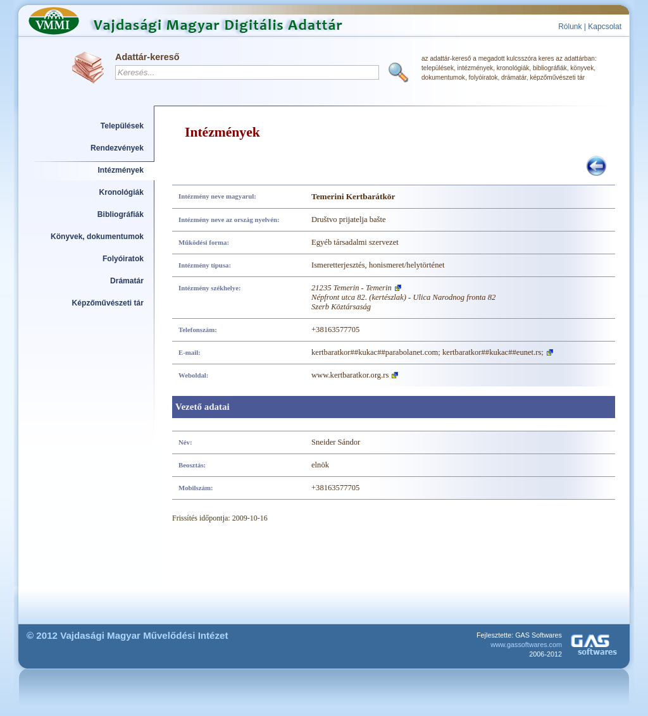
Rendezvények (117, 148)
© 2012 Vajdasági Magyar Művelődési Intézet (127, 635)
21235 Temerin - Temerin (351, 287)
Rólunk (570, 26)
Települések (122, 125)
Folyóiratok (123, 258)
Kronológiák (121, 192)
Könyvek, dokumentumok (97, 236)
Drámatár (127, 280)
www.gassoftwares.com (526, 644)
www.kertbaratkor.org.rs (350, 375)
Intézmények (121, 170)
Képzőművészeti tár (108, 303)
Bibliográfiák (120, 214)
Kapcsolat (604, 26)
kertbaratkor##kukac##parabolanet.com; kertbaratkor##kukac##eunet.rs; (427, 352)
